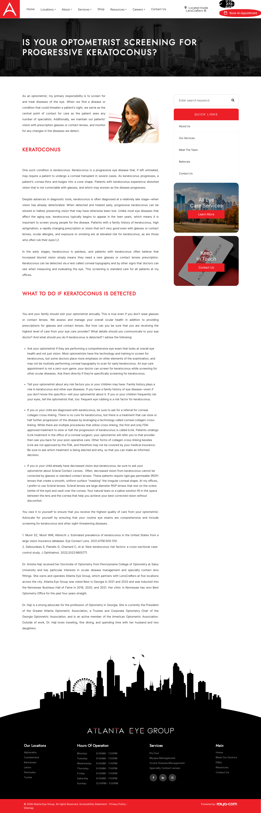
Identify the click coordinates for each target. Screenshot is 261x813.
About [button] (67, 9)
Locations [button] (48, 9)
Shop (101, 9)
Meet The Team (189, 149)
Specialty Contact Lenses (164, 768)
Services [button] (85, 9)
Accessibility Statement (93, 804)
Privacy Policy (117, 804)
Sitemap (28, 808)
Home (31, 9)
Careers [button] (139, 9)
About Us (185, 126)
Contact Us (158, 9)
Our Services (188, 138)
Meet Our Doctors (226, 757)
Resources (222, 767)
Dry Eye (154, 753)
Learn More (206, 214)
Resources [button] (118, 9)
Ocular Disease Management (167, 763)
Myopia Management (162, 758)
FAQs (219, 762)
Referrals (185, 161)
